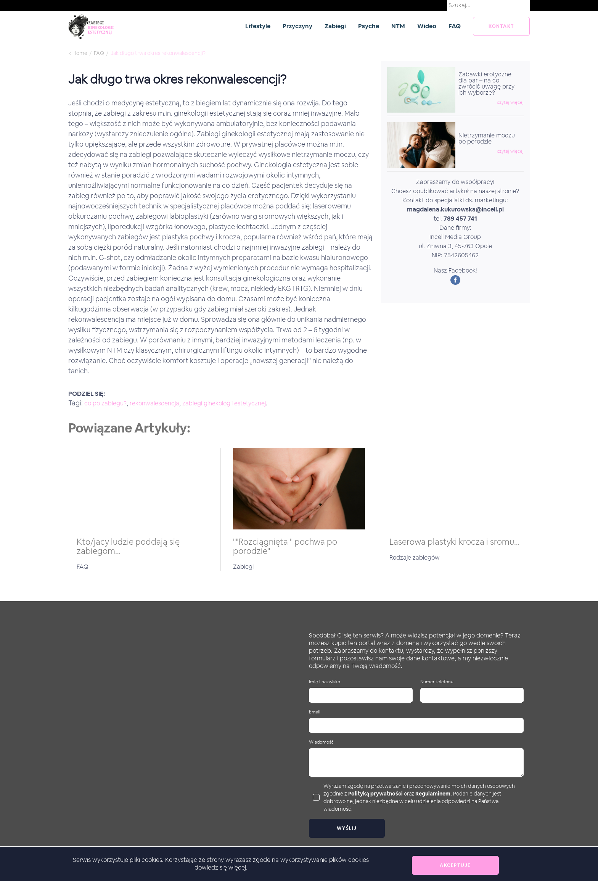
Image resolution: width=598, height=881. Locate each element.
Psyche (368, 26)
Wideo (426, 26)
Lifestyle (257, 26)
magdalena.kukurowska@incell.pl (455, 209)
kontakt (501, 26)
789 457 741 (460, 219)
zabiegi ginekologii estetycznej (224, 403)
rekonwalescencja (154, 403)
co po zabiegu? (105, 403)
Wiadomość (321, 742)
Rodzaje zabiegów (414, 557)
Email (314, 712)
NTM (398, 26)
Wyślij (347, 828)
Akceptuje (455, 865)
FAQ (454, 26)
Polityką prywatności (375, 793)
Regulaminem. (433, 793)
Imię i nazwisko (324, 682)
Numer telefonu (436, 682)
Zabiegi (335, 26)
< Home (77, 53)
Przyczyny (297, 26)
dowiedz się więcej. (221, 867)
